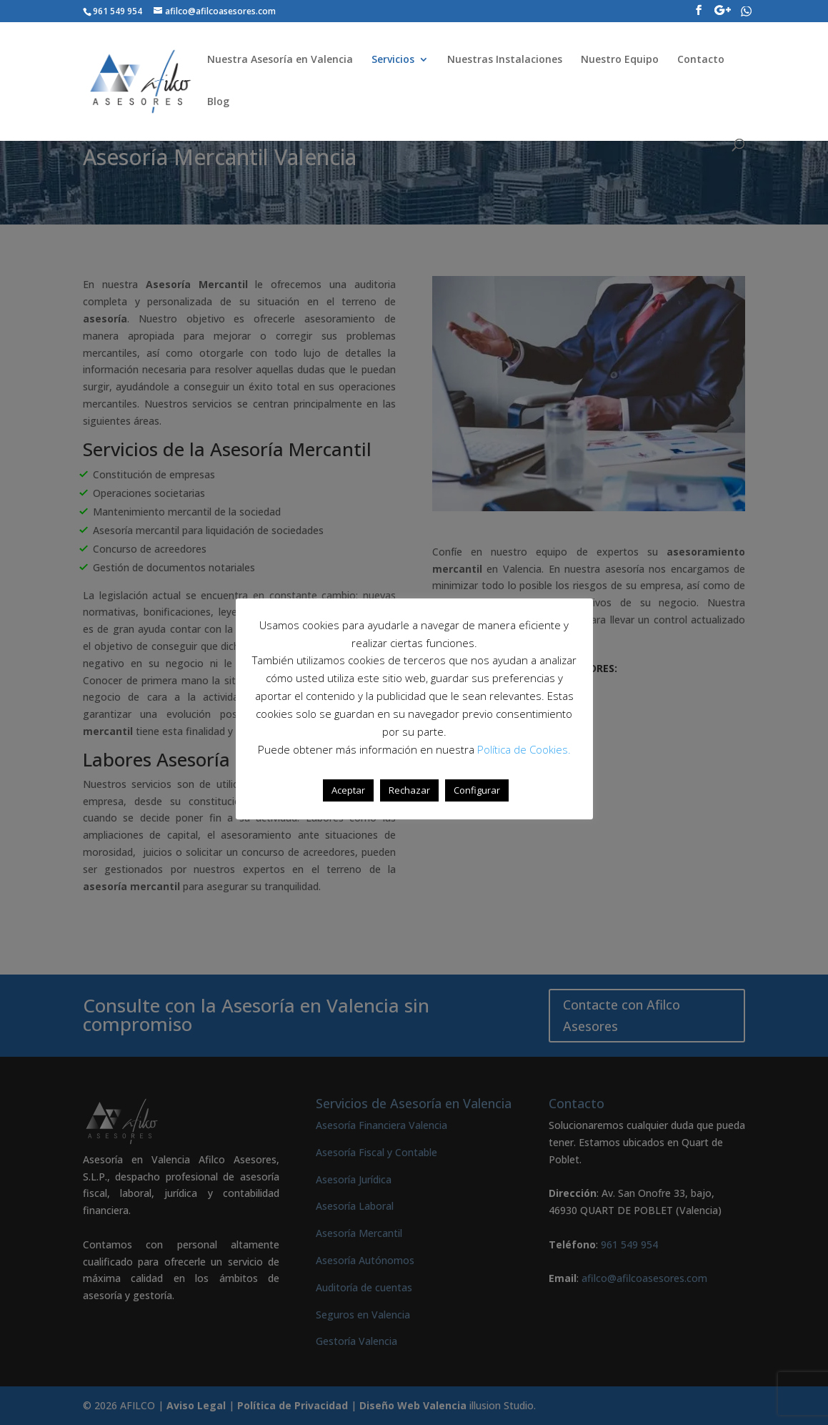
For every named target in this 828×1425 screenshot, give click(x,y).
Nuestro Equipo (620, 60)
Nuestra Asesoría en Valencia (280, 60)
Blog (218, 102)
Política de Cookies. (524, 749)
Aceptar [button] (348, 790)
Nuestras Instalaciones (504, 60)
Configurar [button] (477, 790)
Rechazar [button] (409, 790)
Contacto (700, 60)
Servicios (392, 60)
